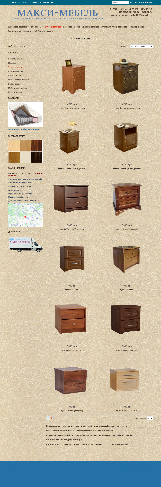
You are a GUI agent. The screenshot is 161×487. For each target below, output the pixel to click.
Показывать (140, 433)
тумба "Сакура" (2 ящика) (127, 425)
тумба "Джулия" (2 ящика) (72, 237)
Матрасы (37, 27)
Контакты (44, 2)
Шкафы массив (90, 26)
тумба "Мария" (72, 299)
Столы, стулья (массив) (114, 27)
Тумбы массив (53, 26)
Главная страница (18, 2)
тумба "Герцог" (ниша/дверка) (127, 173)
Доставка (33, 2)
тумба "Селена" (127, 299)
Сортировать (124, 46)
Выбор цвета (137, 26)
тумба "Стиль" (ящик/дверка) (72, 110)
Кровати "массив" (18, 27)
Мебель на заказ (44, 31)
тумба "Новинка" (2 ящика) (127, 362)
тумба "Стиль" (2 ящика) (127, 237)
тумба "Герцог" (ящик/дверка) (72, 173)
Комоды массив (71, 26)
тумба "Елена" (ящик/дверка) (127, 110)
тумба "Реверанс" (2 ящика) (72, 362)
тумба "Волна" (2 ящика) (72, 425)
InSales (149, 482)
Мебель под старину (20, 31)
